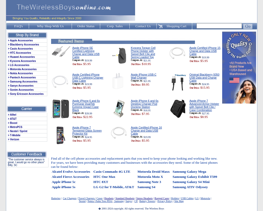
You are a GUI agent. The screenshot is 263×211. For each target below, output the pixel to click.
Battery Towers (147, 201)
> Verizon (13, 139)
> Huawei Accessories (21, 57)
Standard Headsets (124, 198)
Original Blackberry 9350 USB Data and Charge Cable (205, 77)
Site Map (179, 201)
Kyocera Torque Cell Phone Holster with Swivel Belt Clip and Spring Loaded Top (143, 52)
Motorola (205, 198)
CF (135, 201)
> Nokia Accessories (20, 73)
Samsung (119, 201)
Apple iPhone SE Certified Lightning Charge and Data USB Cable (86, 52)
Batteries (56, 198)
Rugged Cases (162, 198)
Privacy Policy (165, 201)
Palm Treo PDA (103, 201)
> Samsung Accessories (22, 81)
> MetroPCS (15, 127)
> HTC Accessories (19, 52)
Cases (99, 198)
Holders (175, 198)
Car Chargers (70, 198)
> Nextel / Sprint (17, 131)
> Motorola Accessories (22, 69)
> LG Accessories (19, 65)
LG (197, 198)
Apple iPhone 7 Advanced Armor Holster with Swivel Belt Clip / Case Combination (204, 105)
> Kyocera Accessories (22, 61)
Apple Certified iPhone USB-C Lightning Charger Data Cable (88, 77)
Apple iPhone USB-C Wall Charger (144, 76)
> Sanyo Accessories (21, 85)
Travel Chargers (86, 198)
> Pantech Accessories (22, 77)
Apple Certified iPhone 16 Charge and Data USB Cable (146, 130)
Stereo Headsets (144, 198)
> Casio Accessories (20, 48)
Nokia (91, 201)
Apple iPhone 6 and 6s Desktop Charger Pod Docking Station (144, 103)
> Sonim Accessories (21, 89)
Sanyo (129, 201)
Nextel (82, 201)
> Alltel (12, 114)
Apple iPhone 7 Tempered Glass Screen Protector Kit (87, 130)
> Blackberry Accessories (23, 44)
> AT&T (12, 118)
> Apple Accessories (20, 40)
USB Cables (187, 198)
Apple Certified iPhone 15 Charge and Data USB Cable (205, 51)
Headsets (109, 198)
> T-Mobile (14, 135)
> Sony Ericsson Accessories (26, 94)
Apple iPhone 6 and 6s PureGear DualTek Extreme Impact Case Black (86, 105)
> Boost (12, 123)
